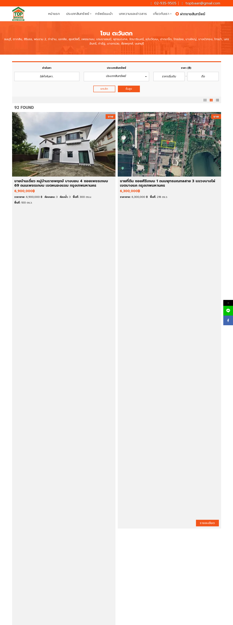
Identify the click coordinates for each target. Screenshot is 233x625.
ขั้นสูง (129, 89)
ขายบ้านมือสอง (28, 569)
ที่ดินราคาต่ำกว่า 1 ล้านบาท (89, 594)
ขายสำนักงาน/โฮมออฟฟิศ (35, 590)
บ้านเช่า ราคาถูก (136, 569)
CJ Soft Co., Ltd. (150, 621)
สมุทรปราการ (135, 590)
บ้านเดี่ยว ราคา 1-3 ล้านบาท (90, 565)
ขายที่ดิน (24, 573)
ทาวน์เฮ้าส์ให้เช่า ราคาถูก (141, 573)
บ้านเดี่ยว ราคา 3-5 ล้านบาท (90, 569)
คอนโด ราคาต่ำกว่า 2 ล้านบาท (91, 577)
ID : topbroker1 (189, 604)
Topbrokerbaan (189, 595)
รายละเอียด (66, 208)
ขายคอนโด (26, 577)
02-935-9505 (163, 3)
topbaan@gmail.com (201, 3)
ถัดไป (144, 536)
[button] (116, 76)
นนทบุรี (131, 585)
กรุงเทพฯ (132, 581)
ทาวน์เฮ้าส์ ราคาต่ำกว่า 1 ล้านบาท (93, 581)
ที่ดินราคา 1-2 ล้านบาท (87, 598)
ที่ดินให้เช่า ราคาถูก (138, 577)
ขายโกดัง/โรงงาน (30, 594)
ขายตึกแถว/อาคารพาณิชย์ (35, 585)
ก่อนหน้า (90, 536)
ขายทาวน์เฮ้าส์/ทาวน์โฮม (34, 581)
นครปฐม (132, 594)
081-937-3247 (206, 578)
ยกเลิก (104, 89)
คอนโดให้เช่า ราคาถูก (139, 565)
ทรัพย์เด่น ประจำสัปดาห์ (33, 565)
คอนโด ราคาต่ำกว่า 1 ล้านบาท (91, 573)
